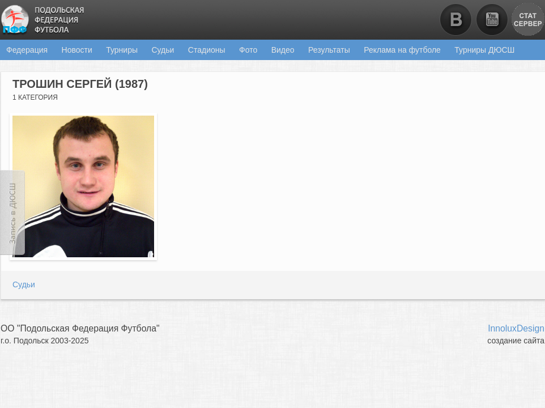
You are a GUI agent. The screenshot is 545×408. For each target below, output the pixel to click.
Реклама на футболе (402, 49)
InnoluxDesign (516, 328)
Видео (283, 49)
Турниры (122, 49)
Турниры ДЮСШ (484, 49)
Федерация (27, 49)
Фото (248, 49)
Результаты (329, 49)
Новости (77, 49)
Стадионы (206, 49)
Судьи (162, 49)
